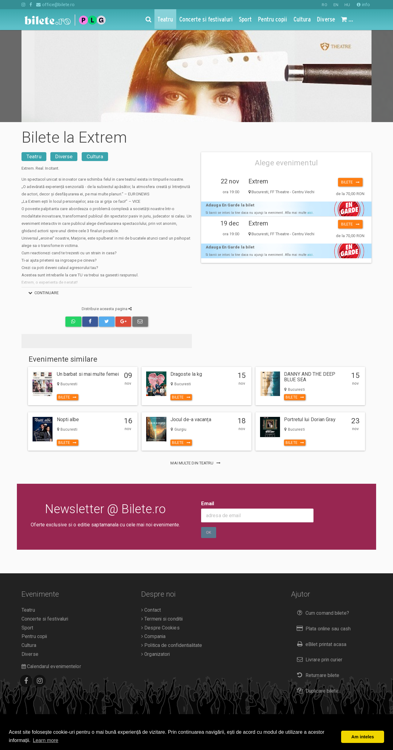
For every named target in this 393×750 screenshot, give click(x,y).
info (363, 4)
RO (324, 4)
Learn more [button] (45, 740)
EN (335, 4)
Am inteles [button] (362, 736)
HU (347, 4)
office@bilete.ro (55, 4)
